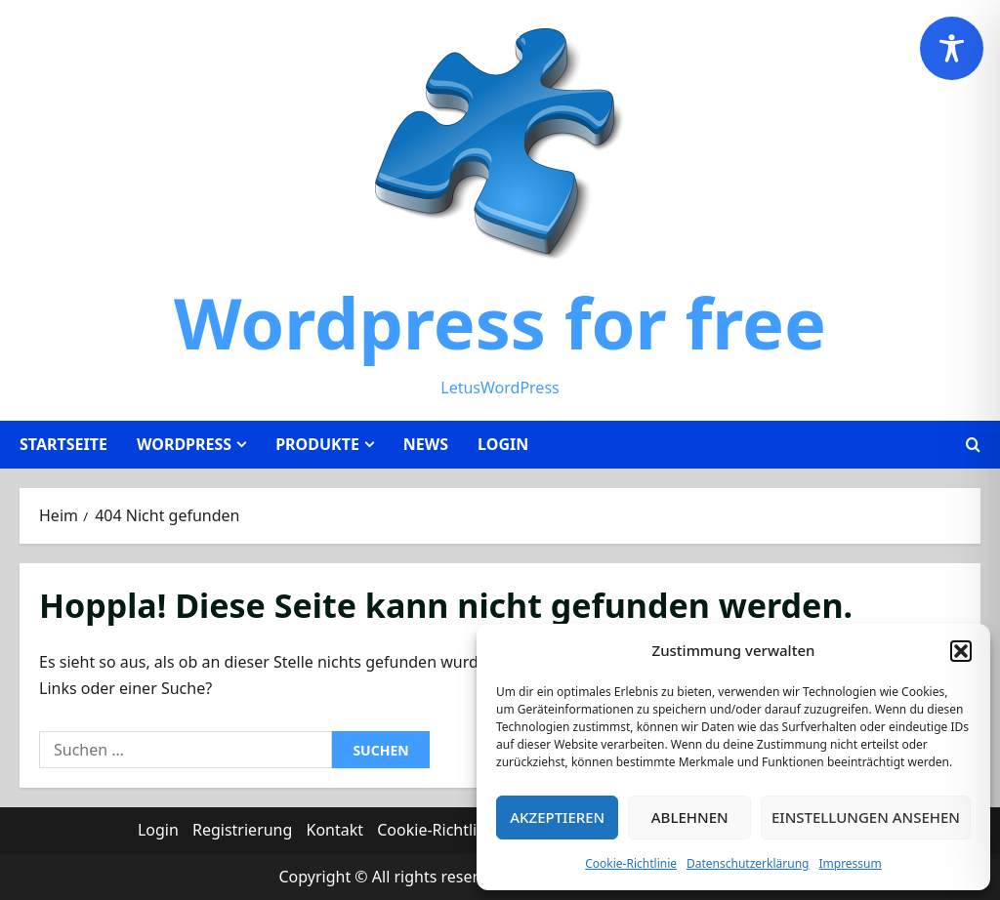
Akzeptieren (557, 817)
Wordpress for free (500, 322)
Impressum (849, 863)
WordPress (184, 444)
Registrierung (242, 829)
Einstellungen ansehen (865, 817)
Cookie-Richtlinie (631, 863)
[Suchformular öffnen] (973, 445)
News (425, 444)
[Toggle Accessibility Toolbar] (951, 48)
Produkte (317, 444)
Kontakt (335, 829)
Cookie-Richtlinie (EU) (454, 829)
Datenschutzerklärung (748, 863)
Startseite (63, 444)
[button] (961, 651)
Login (503, 444)
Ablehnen (690, 817)
